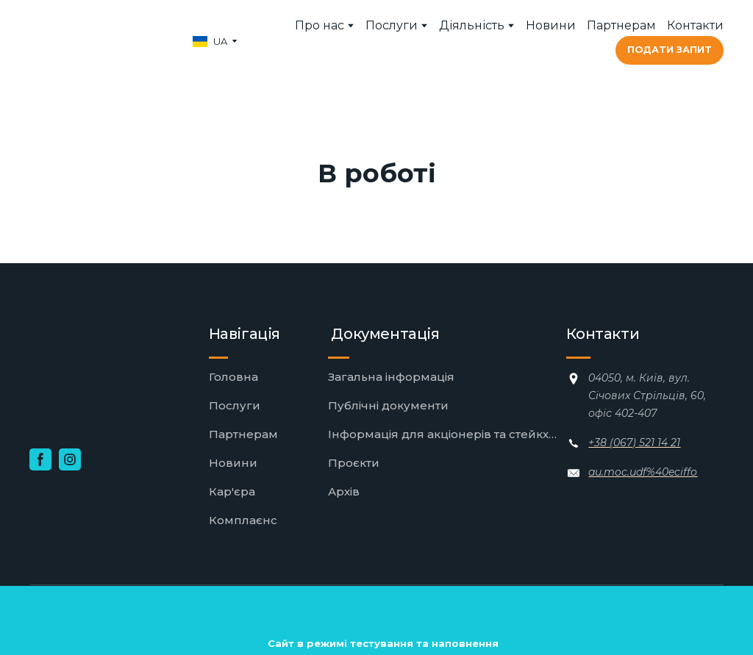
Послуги (391, 25)
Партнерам (621, 25)
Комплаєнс (243, 520)
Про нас (319, 25)
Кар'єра (232, 491)
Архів (344, 491)
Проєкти (353, 463)
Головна (233, 377)
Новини (551, 25)
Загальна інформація (391, 377)
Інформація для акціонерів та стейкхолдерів (444, 434)
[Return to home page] (98, 41)
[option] (210, 41)
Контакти (695, 25)
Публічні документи (388, 405)
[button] (669, 50)
